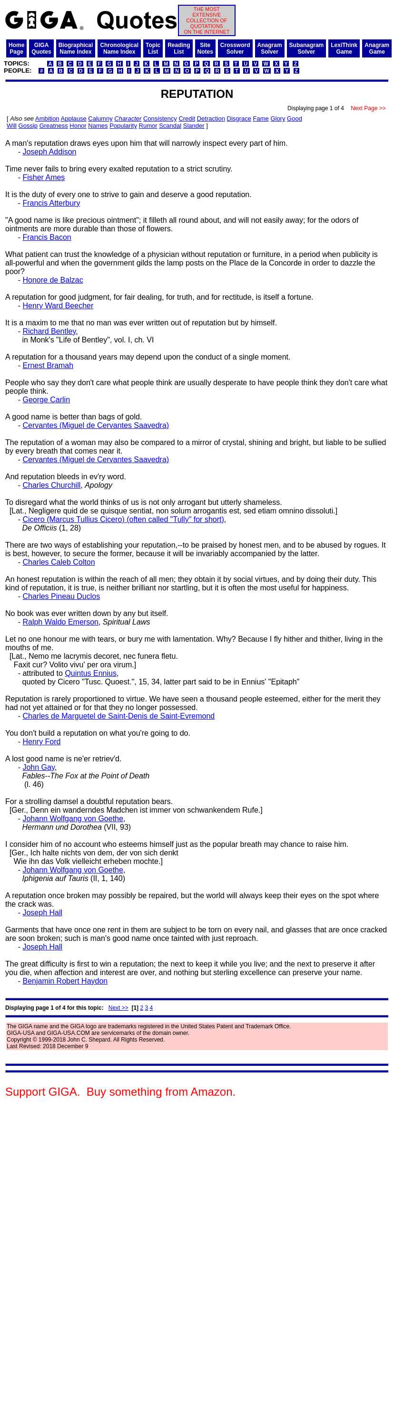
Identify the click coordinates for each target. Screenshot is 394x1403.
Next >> (118, 1008)
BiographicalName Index (76, 48)
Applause (74, 118)
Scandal (170, 125)
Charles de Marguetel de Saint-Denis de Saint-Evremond (118, 716)
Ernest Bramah (47, 365)
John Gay (38, 767)
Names (98, 125)
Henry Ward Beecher (57, 306)
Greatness (53, 125)
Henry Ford (41, 742)
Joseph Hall (42, 913)
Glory (277, 118)
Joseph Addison (49, 152)
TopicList (153, 48)
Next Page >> (368, 108)
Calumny (100, 118)
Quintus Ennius (91, 673)
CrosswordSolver (235, 48)
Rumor (148, 125)
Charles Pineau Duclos (61, 596)
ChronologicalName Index (119, 48)
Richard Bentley (49, 331)
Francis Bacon (46, 237)
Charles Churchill (51, 485)
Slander (194, 125)
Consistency (160, 118)
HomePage (16, 48)
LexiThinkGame (344, 48)
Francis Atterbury (51, 203)
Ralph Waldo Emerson (60, 622)
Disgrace (239, 118)
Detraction (211, 118)
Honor (77, 125)
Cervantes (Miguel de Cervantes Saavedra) (95, 425)
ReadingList (178, 48)
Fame (261, 118)
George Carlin (46, 400)
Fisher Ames (43, 177)
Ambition (47, 118)
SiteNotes (205, 48)
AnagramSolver (269, 48)
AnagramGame (376, 48)
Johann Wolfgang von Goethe (72, 819)
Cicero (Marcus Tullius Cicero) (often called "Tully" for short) (123, 519)
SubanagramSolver (306, 48)
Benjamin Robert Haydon (65, 981)
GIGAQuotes (41, 48)
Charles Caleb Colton (58, 562)
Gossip (28, 125)
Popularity (123, 125)
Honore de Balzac (52, 280)
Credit (186, 118)
